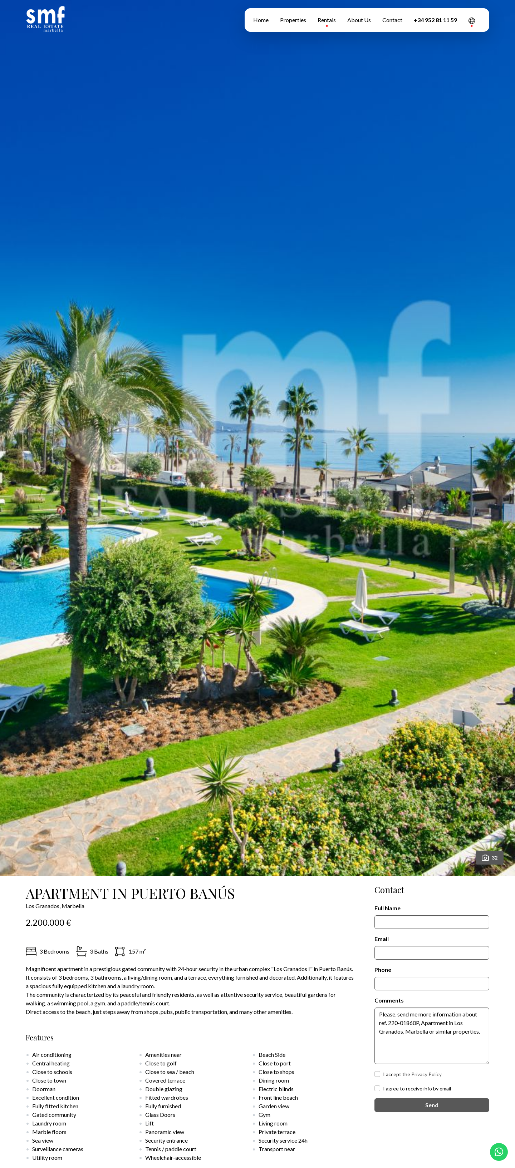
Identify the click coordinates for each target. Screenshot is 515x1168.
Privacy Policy (426, 1074)
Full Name (387, 908)
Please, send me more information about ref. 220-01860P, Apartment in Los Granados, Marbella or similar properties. (431, 1036)
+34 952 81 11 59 (435, 19)
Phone (382, 969)
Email (381, 938)
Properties (293, 19)
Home (261, 19)
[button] (472, 20)
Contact (392, 19)
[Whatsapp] (499, 1152)
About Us (359, 19)
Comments (389, 1000)
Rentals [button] (327, 19)
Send (431, 1105)
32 (489, 857)
